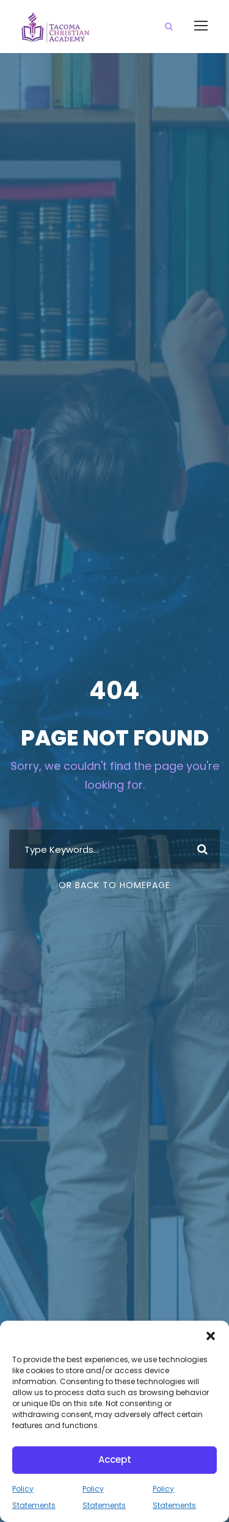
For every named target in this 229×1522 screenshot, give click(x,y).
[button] (211, 1336)
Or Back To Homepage (114, 885)
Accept (114, 1459)
